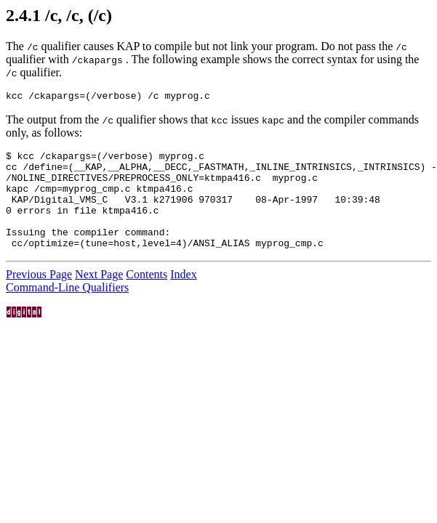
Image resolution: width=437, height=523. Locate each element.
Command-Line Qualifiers (67, 309)
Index (183, 296)
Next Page (99, 296)
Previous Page (39, 296)
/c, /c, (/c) (78, 15)
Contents (146, 296)
